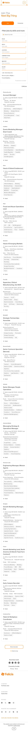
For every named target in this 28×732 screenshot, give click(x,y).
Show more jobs (14, 646)
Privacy (12, 668)
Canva (4, 546)
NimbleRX (5, 315)
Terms (16, 668)
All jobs (12, 75)
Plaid (4, 203)
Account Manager (9, 95)
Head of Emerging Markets (12, 244)
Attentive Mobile (7, 423)
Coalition (5, 126)
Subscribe (4, 693)
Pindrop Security (7, 92)
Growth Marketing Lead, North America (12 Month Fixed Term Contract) (14, 552)
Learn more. (17, 725)
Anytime (8, 78)
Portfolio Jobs (5, 685)
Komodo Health (6, 346)
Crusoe (4, 580)
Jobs (8, 23)
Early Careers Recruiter (11, 583)
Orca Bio (5, 279)
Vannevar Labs (6, 462)
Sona (4, 165)
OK (14, 728)
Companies (20, 23)
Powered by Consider (20, 80)
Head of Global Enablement (13, 168)
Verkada (5, 384)
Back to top (14, 651)
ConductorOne (6, 614)
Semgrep (5, 503)
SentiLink (5, 240)
